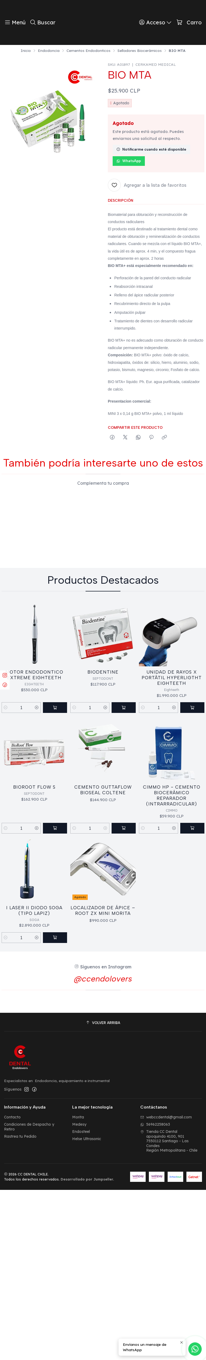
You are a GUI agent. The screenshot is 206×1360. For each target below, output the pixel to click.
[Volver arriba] (103, 1193)
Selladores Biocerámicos (139, 50)
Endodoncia (49, 50)
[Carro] (189, 23)
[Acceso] (155, 22)
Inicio (26, 50)
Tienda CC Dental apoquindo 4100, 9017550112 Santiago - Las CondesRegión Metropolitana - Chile (168, 1311)
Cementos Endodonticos (89, 50)
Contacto (12, 1287)
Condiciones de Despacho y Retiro (29, 1297)
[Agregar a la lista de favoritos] (147, 185)
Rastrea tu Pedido (20, 1306)
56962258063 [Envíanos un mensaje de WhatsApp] (155, 1294)
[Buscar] (42, 22)
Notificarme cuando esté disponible (151, 149)
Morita (78, 1287)
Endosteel (81, 1301)
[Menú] (15, 22)
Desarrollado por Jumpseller (87, 1349)
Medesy (79, 1294)
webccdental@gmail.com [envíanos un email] (166, 1287)
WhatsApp (128, 161)
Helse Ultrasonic (86, 1308)
